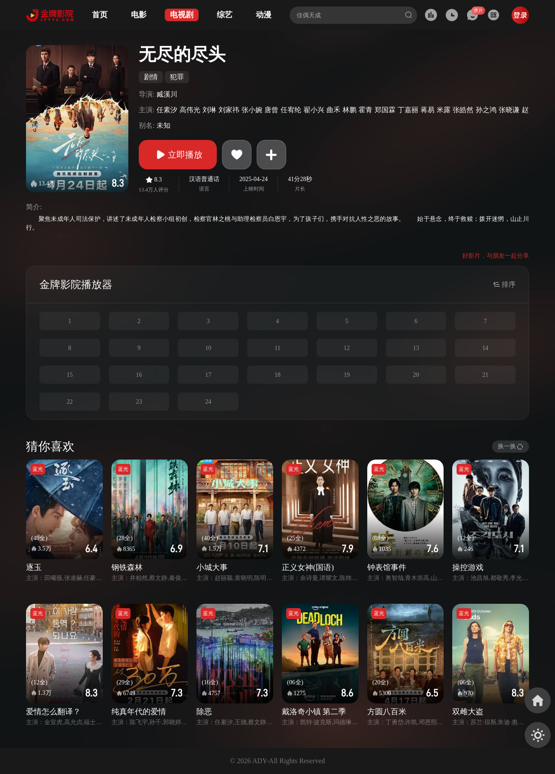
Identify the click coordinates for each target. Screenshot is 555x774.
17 (208, 375)
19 (347, 375)
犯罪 (177, 77)
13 (416, 348)
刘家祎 (229, 109)
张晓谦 (509, 109)
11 (277, 348)
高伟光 (190, 109)
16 (139, 375)
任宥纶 (291, 109)
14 (485, 348)
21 (485, 375)
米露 (444, 109)
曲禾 (333, 109)
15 (70, 375)
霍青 (365, 109)
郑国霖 (385, 109)
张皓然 (463, 109)
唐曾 (271, 109)
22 (70, 401)
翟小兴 (314, 109)
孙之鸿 (486, 109)
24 (208, 401)
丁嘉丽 (408, 109)
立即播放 (177, 154)
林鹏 (349, 109)
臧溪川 (167, 94)
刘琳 (209, 109)
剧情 (151, 77)
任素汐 (167, 109)
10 (208, 348)
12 (347, 348)
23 (139, 401)
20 (416, 375)
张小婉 (252, 109)
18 (277, 375)
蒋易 (427, 109)
